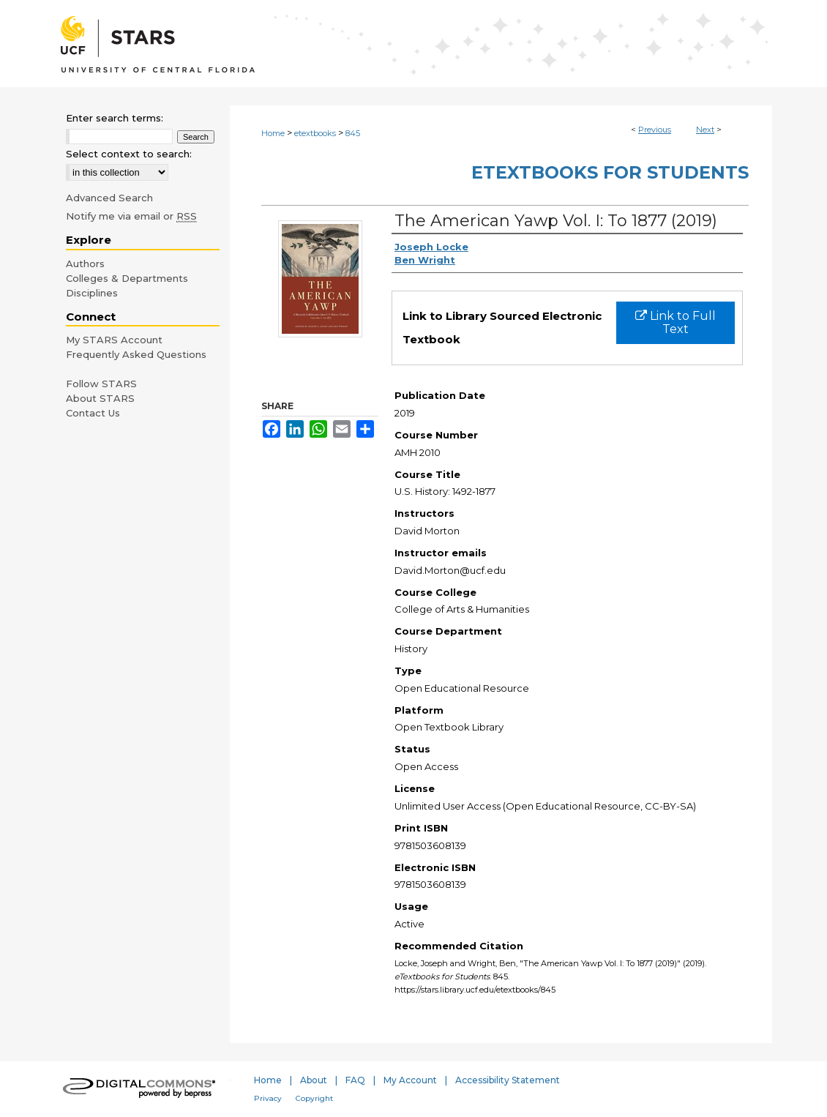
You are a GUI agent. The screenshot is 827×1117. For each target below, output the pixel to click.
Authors (85, 263)
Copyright (314, 1098)
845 (352, 133)
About (313, 1080)
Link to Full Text (675, 322)
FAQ (355, 1080)
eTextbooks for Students (610, 172)
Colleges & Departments (127, 278)
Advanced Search (109, 197)
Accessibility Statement (507, 1080)
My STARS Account (114, 339)
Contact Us (93, 413)
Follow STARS (101, 383)
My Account (410, 1080)
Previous (654, 129)
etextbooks (315, 133)
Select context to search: (129, 154)
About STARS (100, 398)
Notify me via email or (131, 216)
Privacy (268, 1098)
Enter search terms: (114, 118)
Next (705, 129)
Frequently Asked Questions (136, 354)
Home (273, 133)
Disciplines (92, 293)
